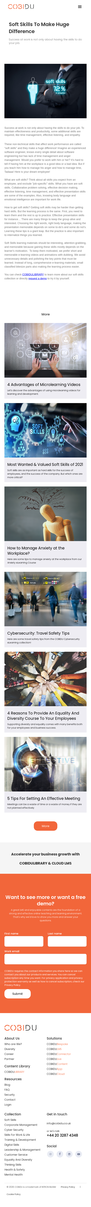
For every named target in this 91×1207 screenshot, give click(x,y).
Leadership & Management (22, 1150)
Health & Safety (14, 1169)
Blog (7, 1085)
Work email (11, 951)
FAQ (7, 1090)
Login (7, 1104)
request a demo (37, 278)
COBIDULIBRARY (33, 274)
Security (9, 1095)
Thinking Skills (12, 1164)
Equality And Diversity (18, 1159)
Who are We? (13, 1044)
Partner (9, 1059)
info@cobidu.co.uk (59, 1123)
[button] (79, 6)
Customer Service (15, 1155)
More (45, 826)
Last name (55, 933)
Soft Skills (10, 1120)
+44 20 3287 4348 (62, 1135)
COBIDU (14, 1072)
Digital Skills (11, 1145)
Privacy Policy (68, 1186)
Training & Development (20, 1140)
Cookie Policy (14, 1194)
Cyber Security (14, 1130)
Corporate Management (20, 1125)
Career (9, 1054)
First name (11, 933)
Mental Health (13, 1174)
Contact (9, 1099)
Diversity (9, 1049)
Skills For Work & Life (17, 1135)
